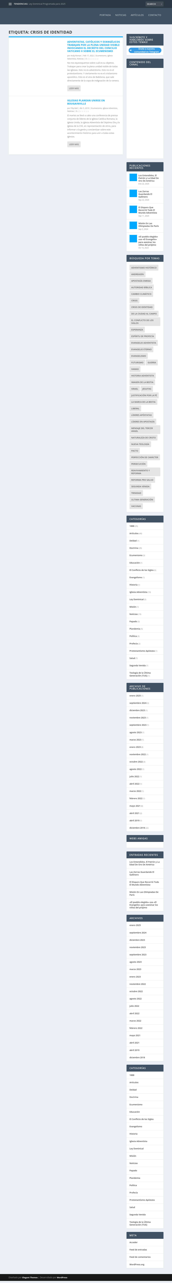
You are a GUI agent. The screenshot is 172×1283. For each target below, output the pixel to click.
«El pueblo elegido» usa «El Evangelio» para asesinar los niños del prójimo (148, 242)
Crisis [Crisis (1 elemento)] (134, 302)
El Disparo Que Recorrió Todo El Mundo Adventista (147, 212)
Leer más (74, 90)
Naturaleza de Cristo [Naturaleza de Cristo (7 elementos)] (143, 439)
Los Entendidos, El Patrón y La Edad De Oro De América (148, 180)
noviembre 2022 (138, 756)
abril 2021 (134, 815)
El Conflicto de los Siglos (142, 572)
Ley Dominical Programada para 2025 (47, 3)
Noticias (120, 17)
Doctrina (134, 550)
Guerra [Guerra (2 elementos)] (152, 364)
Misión (133, 608)
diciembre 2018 (137, 829)
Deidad (133, 542)
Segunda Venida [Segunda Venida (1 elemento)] (140, 488)
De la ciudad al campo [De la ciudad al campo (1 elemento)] (144, 315)
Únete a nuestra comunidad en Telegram (144, 52)
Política (133, 638)
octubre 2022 (136, 763)
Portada (105, 17)
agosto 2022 (136, 771)
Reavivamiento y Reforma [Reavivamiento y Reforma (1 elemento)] (140, 474)
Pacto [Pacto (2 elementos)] (134, 452)
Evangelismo (136, 579)
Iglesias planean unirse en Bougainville (86, 104)
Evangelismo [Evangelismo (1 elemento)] (138, 358)
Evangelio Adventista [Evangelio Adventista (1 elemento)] (143, 344)
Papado (133, 623)
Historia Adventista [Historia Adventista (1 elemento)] (142, 377)
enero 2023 (135, 749)
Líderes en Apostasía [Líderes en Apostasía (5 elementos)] (143, 423)
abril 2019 (134, 822)
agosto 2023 (136, 734)
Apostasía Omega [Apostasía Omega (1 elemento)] (141, 282)
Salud (132, 660)
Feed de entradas (138, 1251)
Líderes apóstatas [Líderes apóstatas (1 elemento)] (141, 417)
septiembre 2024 (138, 705)
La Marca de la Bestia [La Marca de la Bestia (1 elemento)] (143, 404)
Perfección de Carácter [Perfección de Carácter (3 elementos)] (144, 459)
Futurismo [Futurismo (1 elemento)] (137, 364)
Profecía (134, 645)
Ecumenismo (101, 57)
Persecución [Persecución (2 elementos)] (138, 466)
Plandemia (135, 630)
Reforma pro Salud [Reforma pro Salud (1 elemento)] (142, 482)
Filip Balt (74, 110)
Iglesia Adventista (110, 110)
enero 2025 (135, 697)
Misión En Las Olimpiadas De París (148, 227)
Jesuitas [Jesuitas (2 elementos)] (146, 390)
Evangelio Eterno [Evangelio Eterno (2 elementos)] (141, 351)
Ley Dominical (137, 601)
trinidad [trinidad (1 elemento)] (136, 495)
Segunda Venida (138, 667)
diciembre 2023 (137, 712)
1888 (132, 528)
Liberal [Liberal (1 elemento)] (135, 410)
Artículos (137, 17)
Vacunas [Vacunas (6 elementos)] (136, 508)
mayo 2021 (135, 808)
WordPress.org (137, 1266)
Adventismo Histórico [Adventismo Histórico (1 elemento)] (144, 269)
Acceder (134, 1244)
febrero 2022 (136, 800)
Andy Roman (76, 57)
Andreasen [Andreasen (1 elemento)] (137, 276)
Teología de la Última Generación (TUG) (140, 676)
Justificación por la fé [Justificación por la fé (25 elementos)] (144, 397)
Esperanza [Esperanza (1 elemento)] (137, 331)
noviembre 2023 (138, 719)
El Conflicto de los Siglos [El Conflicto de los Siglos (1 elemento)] (142, 324)
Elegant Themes (30, 1279)
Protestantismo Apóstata (142, 653)
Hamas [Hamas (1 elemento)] (135, 371)
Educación (135, 564)
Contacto (154, 17)
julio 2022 (134, 778)
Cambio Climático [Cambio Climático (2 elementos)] (141, 296)
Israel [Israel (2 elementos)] (134, 390)
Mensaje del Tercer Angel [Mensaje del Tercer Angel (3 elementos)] (142, 432)
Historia (133, 586)
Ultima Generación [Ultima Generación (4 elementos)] (142, 501)
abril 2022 (134, 785)
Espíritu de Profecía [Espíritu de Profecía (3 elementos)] (142, 338)
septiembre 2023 (138, 727)
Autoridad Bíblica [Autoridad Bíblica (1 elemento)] (141, 289)
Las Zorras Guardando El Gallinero (145, 196)
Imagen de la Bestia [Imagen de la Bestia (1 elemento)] (142, 384)
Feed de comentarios (140, 1259)
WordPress (62, 1279)
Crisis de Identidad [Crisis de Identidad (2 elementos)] (142, 309)
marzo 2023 (135, 741)
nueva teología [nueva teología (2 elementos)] (140, 446)
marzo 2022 (135, 793)
